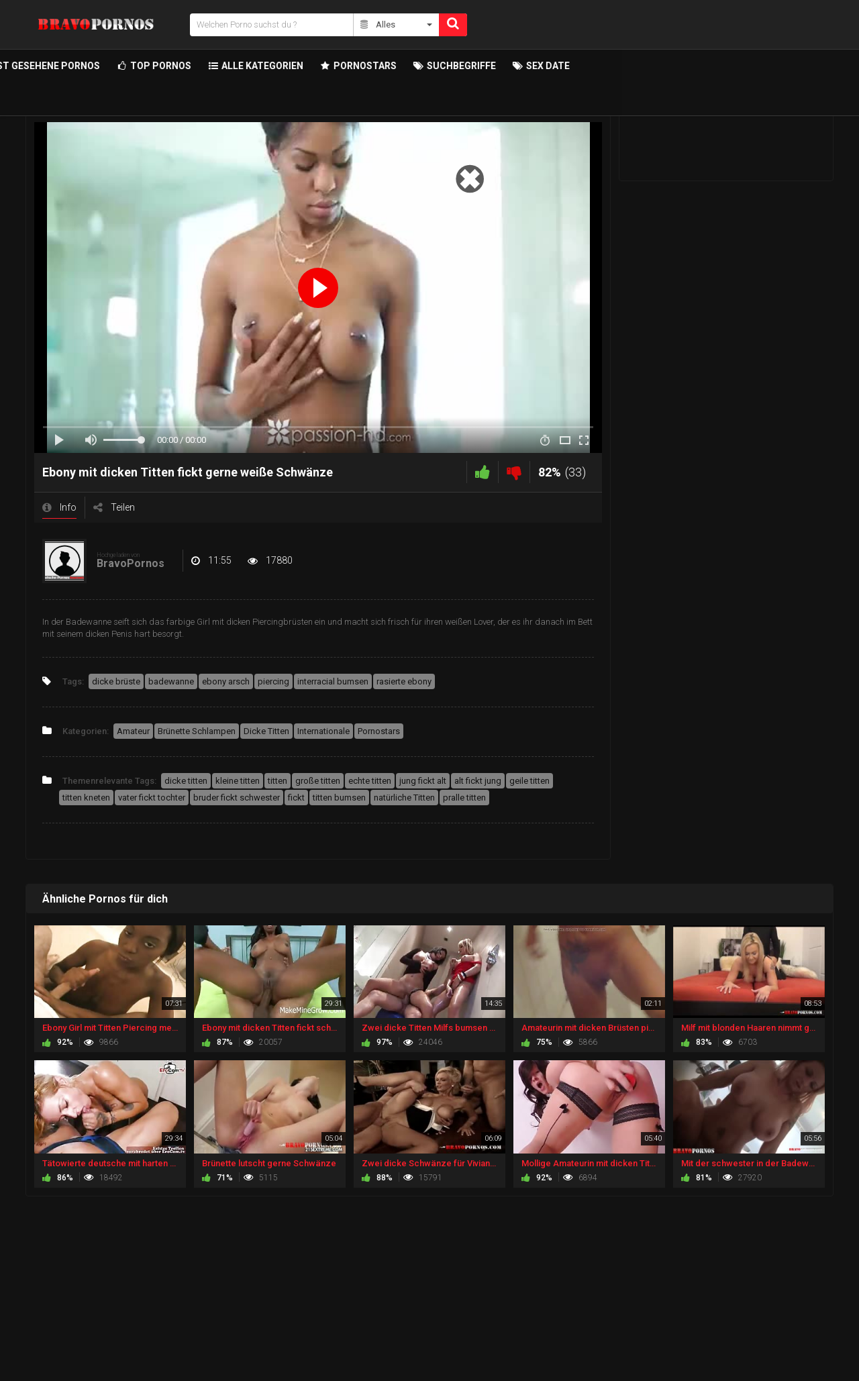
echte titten (369, 781)
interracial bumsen (332, 681)
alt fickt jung (477, 781)
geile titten (529, 781)
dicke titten (185, 781)
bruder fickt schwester (236, 797)
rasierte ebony (404, 681)
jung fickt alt (422, 781)
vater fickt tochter (151, 797)
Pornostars (379, 731)
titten (277, 781)
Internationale (323, 731)
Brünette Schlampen (197, 731)
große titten (317, 781)
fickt (296, 797)
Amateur (133, 731)
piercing (273, 681)
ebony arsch (226, 681)
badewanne (171, 681)
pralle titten (464, 797)
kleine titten (237, 781)
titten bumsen (339, 797)
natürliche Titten (404, 797)
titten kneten (86, 797)
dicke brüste (116, 681)
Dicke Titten (266, 731)
